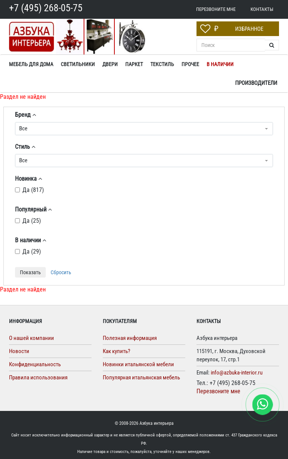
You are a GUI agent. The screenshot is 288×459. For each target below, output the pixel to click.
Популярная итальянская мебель (141, 377)
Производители (256, 83)
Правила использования (38, 377)
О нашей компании (31, 338)
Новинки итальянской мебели (138, 364)
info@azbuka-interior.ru (236, 372)
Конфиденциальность (35, 364)
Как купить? (116, 351)
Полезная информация (130, 338)
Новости (19, 351)
